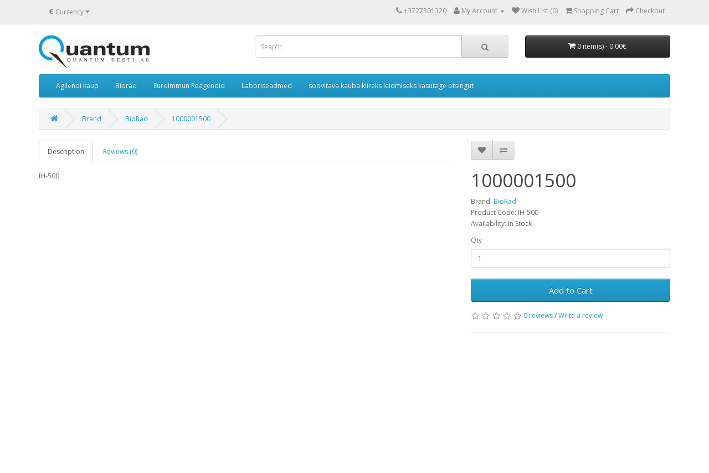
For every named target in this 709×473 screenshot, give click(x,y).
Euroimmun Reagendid (189, 85)
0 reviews (538, 315)
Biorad (126, 85)
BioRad (136, 119)
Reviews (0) (120, 151)
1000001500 (191, 119)
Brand (91, 119)
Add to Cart (571, 290)
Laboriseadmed (267, 85)
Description (66, 151)
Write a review (580, 315)
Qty (476, 240)
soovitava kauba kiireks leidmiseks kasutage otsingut (391, 85)
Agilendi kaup (77, 85)
